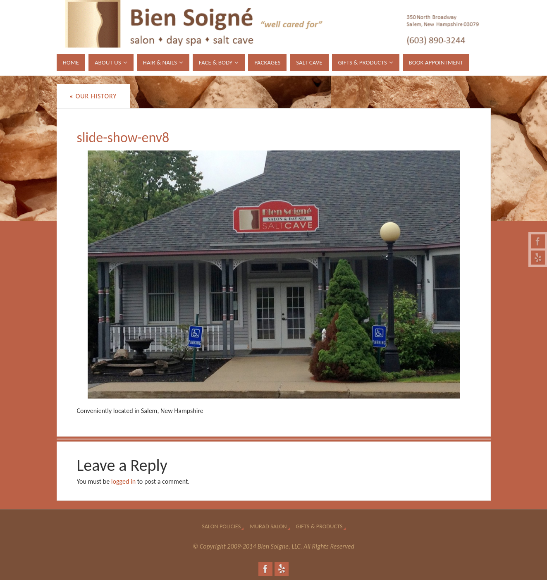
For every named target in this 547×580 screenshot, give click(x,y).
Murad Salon (268, 526)
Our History (93, 96)
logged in (123, 481)
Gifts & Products (319, 526)
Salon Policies (221, 526)
